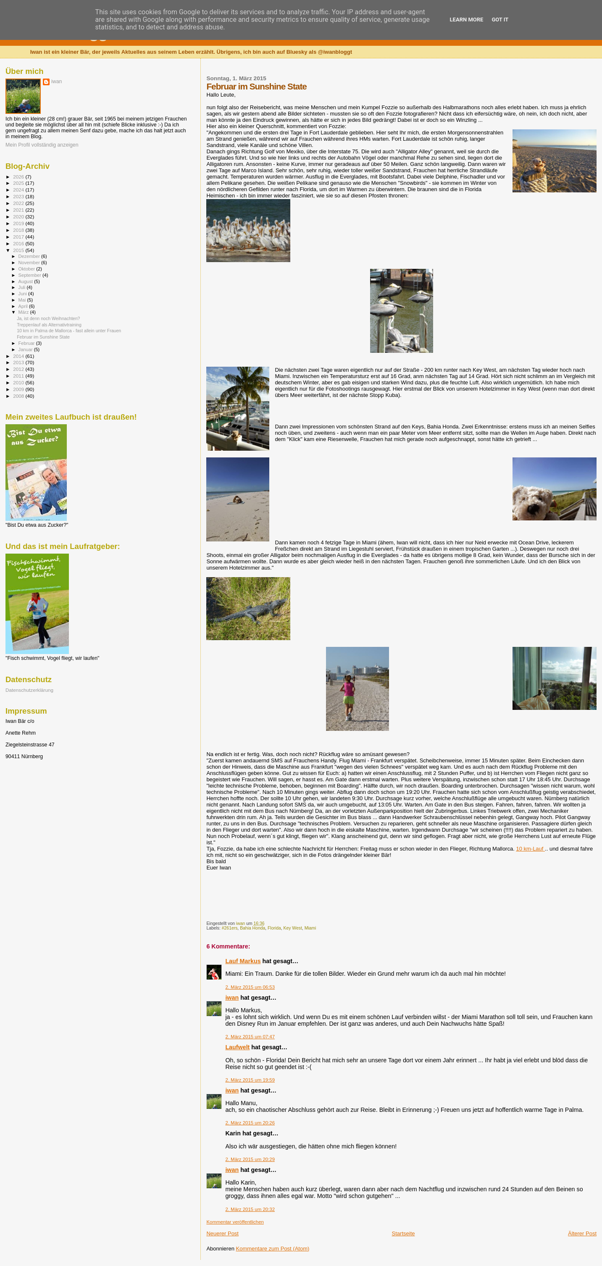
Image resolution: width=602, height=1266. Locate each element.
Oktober (27, 268)
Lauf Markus (242, 961)
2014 (19, 356)
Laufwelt (237, 1047)
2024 (19, 189)
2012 (19, 369)
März (24, 312)
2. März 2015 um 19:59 (250, 1079)
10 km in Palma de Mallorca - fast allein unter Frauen (69, 330)
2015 (19, 250)
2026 (19, 176)
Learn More (467, 19)
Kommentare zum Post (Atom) (273, 1248)
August (26, 281)
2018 (19, 230)
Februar (27, 343)
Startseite (403, 1233)
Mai (22, 299)
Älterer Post (582, 1233)
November (29, 262)
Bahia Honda (252, 928)
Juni (23, 293)
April (23, 306)
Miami (310, 928)
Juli (22, 287)
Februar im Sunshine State (43, 336)
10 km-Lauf (530, 849)
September (30, 275)
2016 (19, 243)
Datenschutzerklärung (29, 690)
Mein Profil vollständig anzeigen (42, 145)
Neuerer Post (222, 1233)
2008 (19, 396)
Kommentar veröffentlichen (234, 1221)
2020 (19, 216)
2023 (19, 196)
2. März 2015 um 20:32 (250, 1209)
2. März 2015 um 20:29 (250, 1159)
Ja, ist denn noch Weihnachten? (48, 318)
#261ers (230, 928)
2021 (19, 210)
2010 (19, 382)
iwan (232, 997)
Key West (293, 928)
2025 (19, 183)
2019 (19, 223)
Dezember (29, 256)
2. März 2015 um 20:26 (250, 1122)
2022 (19, 203)
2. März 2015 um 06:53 (250, 987)
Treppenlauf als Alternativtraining (49, 324)
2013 (19, 362)
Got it (500, 19)
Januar (26, 349)
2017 (19, 236)
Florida (274, 928)
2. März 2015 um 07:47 (250, 1036)
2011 (19, 375)
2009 (19, 389)
